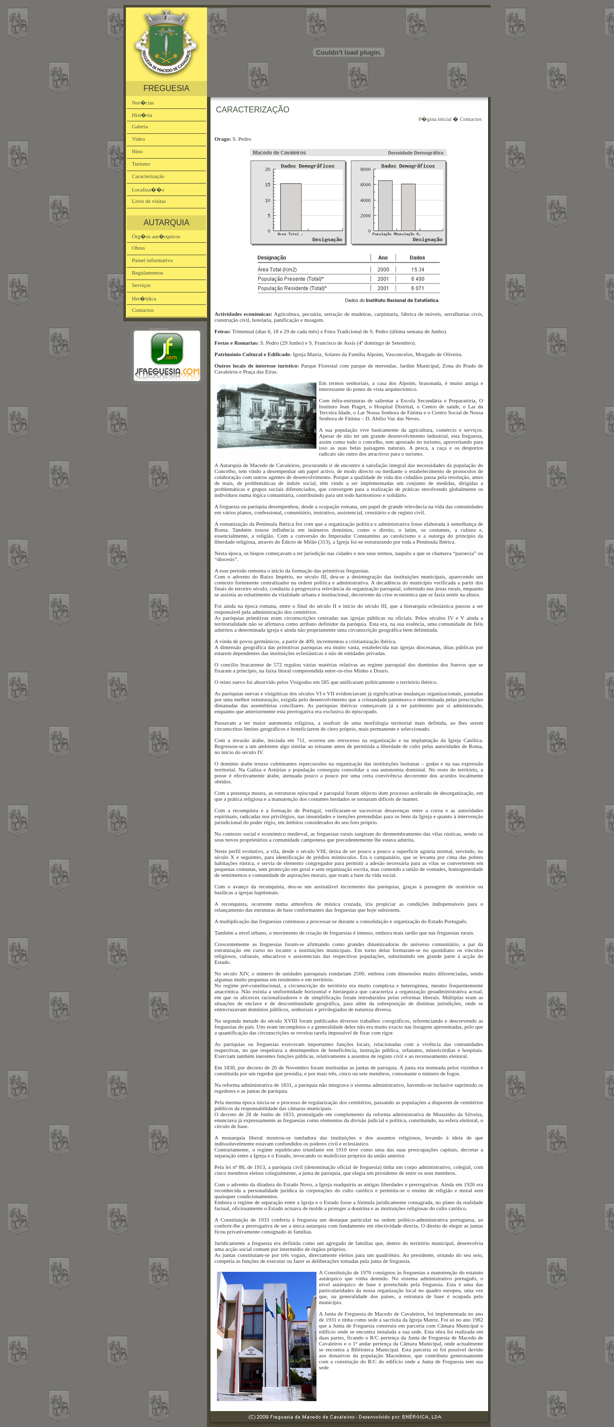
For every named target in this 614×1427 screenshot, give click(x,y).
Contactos (143, 310)
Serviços (141, 285)
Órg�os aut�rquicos (156, 236)
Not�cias (143, 102)
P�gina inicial (434, 119)
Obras (138, 248)
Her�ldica (144, 298)
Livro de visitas (149, 201)
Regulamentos (147, 273)
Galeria (140, 126)
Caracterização (148, 176)
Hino (137, 151)
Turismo (141, 164)
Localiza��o (148, 189)
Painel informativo (152, 260)
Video (138, 139)
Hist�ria (142, 115)
